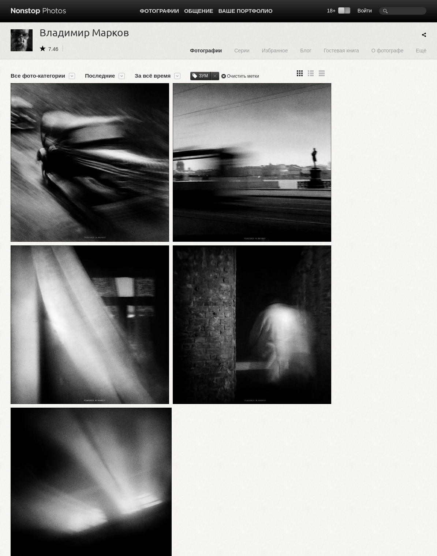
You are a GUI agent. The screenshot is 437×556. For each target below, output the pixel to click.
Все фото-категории (38, 76)
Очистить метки (243, 76)
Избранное (275, 50)
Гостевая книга (341, 50)
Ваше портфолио (245, 11)
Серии (241, 50)
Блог (305, 50)
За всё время (153, 76)
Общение (198, 11)
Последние (100, 76)
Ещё (421, 50)
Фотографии (159, 11)
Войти (365, 11)
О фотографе (387, 50)
